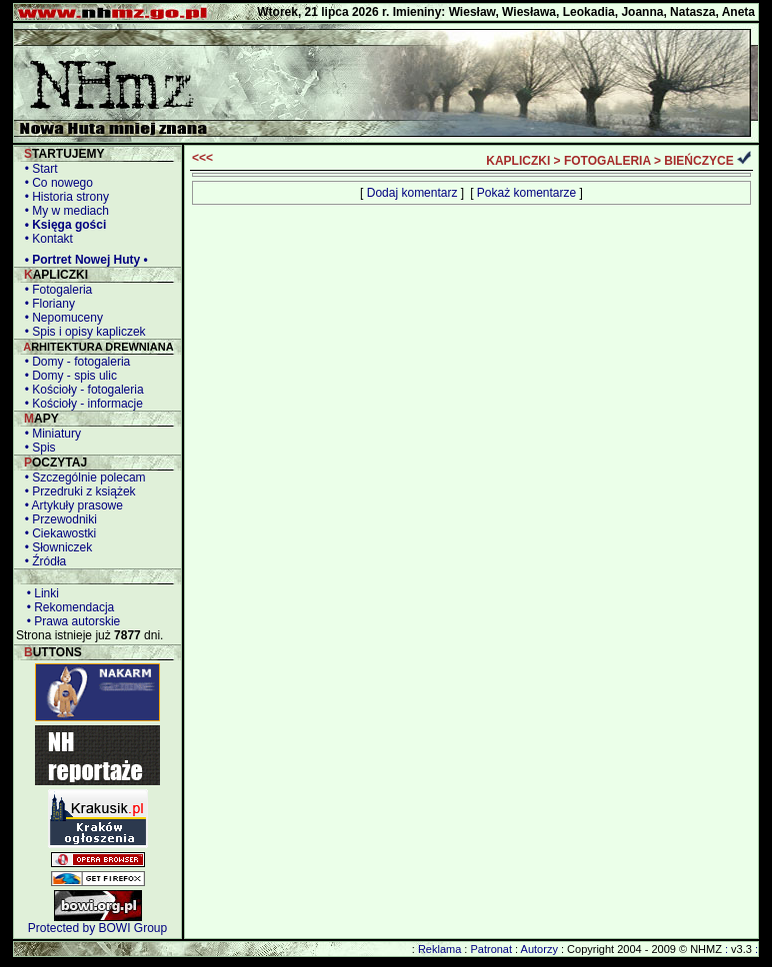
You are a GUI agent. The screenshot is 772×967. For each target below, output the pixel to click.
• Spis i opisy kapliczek (82, 332)
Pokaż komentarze (526, 193)
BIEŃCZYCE (698, 161)
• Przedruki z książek (77, 491)
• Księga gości (62, 225)
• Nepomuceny (60, 318)
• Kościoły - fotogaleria (81, 390)
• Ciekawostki (57, 533)
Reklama (439, 949)
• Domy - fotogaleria (74, 362)
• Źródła (42, 561)
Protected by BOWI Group (97, 928)
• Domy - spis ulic (67, 376)
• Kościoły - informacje (80, 404)
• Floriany (46, 304)
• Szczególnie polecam (82, 477)
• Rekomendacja (67, 607)
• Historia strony (63, 197)
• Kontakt (45, 239)
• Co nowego (55, 183)
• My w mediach (63, 211)
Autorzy (539, 949)
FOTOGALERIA (607, 161)
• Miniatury (49, 434)
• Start (38, 169)
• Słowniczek (55, 547)
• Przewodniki (57, 519)
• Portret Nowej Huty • (83, 260)
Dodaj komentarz (412, 193)
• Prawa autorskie (70, 621)
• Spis (37, 448)
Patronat (491, 949)
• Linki (39, 593)
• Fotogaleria (55, 290)
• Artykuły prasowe (70, 505)
